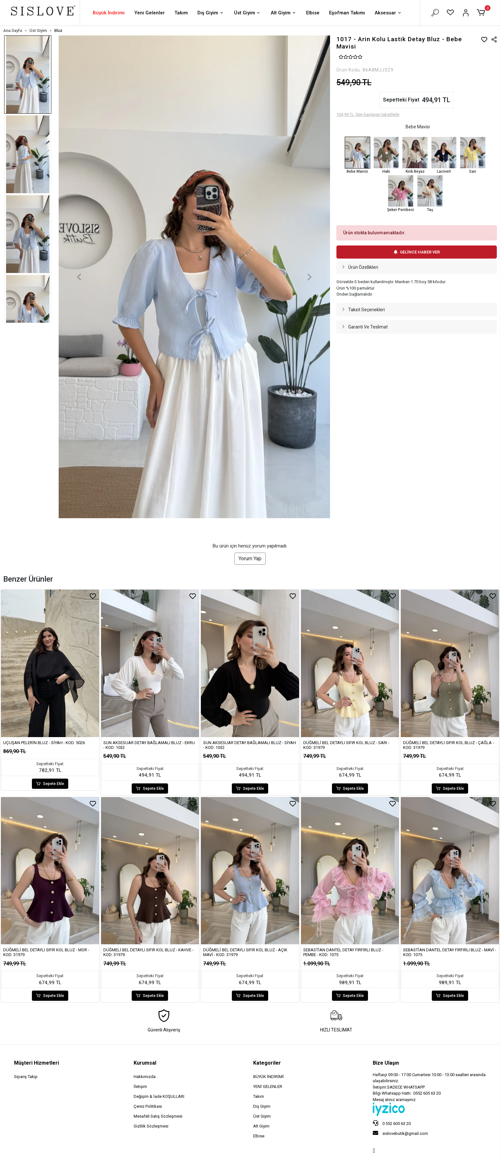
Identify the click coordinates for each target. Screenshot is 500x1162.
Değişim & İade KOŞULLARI (159, 1096)
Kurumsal (145, 1063)
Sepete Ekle (50, 784)
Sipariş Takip (26, 1076)
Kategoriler (267, 1063)
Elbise (313, 13)
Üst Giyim (247, 13)
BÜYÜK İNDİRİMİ (268, 1076)
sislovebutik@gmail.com (400, 1133)
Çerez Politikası (148, 1106)
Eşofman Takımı (347, 13)
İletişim (140, 1086)
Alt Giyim (284, 13)
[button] (482, 12)
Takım (181, 13)
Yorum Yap (250, 558)
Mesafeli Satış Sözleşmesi (158, 1116)
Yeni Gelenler (149, 13)
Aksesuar (388, 13)
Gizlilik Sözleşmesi (151, 1126)
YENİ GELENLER (267, 1086)
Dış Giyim (210, 13)
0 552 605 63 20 (392, 1123)
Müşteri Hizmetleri (36, 1063)
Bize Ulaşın (386, 1063)
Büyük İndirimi (109, 13)
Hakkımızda (145, 1076)
